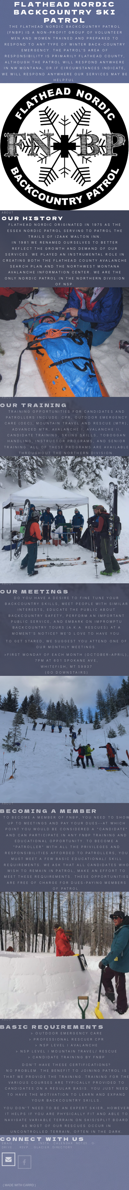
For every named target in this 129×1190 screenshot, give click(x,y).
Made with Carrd (19, 1185)
